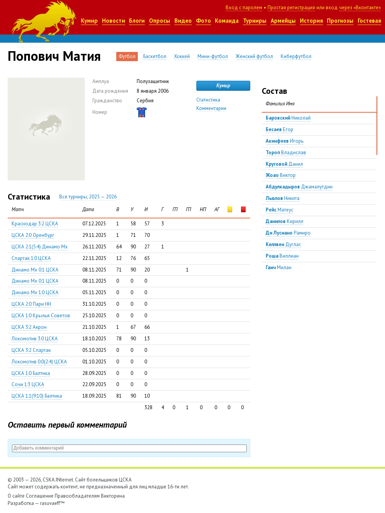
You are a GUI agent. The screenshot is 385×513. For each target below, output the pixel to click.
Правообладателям (77, 496)
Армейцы (283, 20)
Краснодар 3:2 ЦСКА (35, 223)
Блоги (137, 20)
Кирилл (284, 221)
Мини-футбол (213, 56)
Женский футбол (254, 56)
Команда (227, 20)
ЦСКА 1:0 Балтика (31, 373)
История (311, 20)
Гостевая (369, 20)
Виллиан (282, 256)
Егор (279, 129)
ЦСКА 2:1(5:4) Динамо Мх (40, 246)
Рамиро (288, 233)
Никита (283, 198)
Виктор (281, 175)
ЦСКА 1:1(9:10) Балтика (37, 396)
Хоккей (182, 56)
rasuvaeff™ (52, 503)
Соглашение (40, 496)
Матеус (279, 210)
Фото (203, 20)
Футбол (127, 56)
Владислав (286, 152)
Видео (183, 20)
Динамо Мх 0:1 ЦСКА (35, 269)
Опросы (159, 20)
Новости (113, 20)
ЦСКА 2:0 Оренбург (33, 235)
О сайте (16, 496)
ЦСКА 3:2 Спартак (31, 350)
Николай (288, 118)
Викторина (113, 496)
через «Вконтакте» (360, 7)
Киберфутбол (296, 56)
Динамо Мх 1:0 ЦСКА (35, 292)
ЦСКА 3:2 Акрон (29, 327)
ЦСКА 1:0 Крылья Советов (41, 315)
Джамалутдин (299, 186)
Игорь (284, 141)
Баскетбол (154, 56)
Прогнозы (340, 20)
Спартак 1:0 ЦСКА (31, 258)
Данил (284, 164)
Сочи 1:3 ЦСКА (28, 384)
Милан (278, 267)
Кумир (89, 20)
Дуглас (283, 244)
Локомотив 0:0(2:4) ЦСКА (39, 361)
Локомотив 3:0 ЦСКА (35, 338)
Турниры (254, 20)
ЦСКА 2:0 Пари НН (31, 304)
